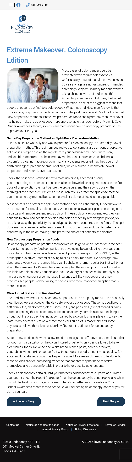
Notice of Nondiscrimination (42, 425)
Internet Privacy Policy (55, 429)
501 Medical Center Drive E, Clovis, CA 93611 (21, 446)
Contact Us (12, 425)
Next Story (109, 401)
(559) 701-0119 (36, 5)
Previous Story (25, 401)
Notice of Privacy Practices (82, 425)
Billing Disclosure (85, 429)
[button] (11, 5)
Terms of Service (115, 425)
